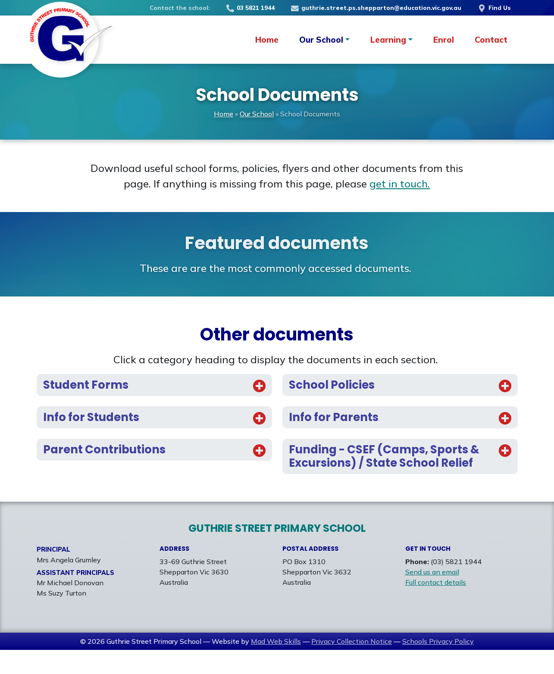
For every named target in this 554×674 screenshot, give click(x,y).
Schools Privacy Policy (438, 665)
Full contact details (435, 606)
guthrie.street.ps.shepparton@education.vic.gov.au (375, 7)
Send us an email (432, 596)
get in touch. (399, 183)
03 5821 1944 (250, 7)
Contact (491, 39)
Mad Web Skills (276, 665)
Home (267, 39)
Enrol (443, 39)
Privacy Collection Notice (351, 665)
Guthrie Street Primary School (277, 552)
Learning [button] (388, 39)
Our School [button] (321, 39)
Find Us (493, 7)
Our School (257, 113)
